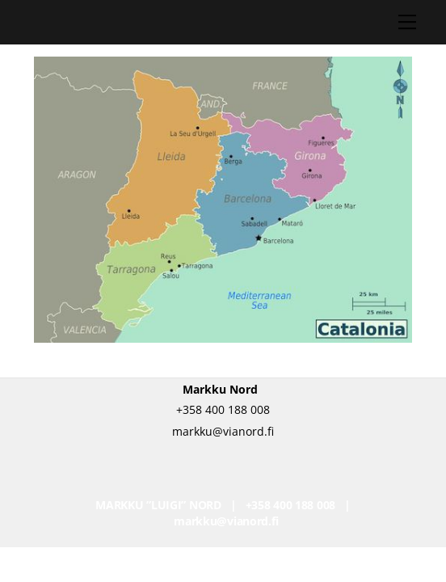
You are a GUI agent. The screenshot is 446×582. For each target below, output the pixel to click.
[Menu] (407, 22)
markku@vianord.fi (226, 521)
